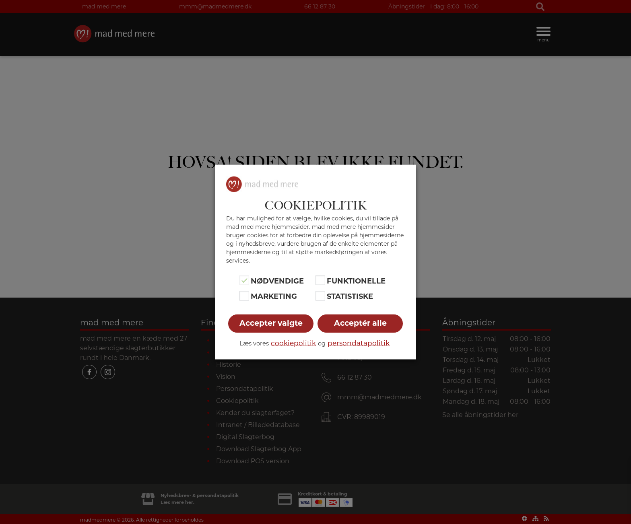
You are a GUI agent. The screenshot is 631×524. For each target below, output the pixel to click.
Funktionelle (356, 281)
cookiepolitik (293, 343)
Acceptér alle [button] (360, 322)
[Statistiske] (320, 295)
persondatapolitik (359, 343)
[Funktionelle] (320, 280)
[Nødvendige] (244, 280)
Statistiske (350, 296)
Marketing (274, 296)
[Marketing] (244, 295)
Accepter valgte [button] (271, 322)
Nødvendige (277, 281)
